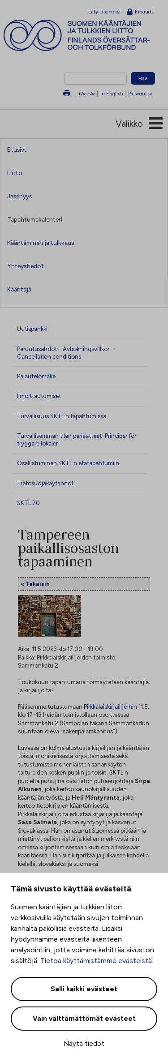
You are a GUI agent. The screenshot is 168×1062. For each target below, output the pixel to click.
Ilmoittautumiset (39, 395)
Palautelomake (36, 376)
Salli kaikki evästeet (84, 989)
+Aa (82, 93)
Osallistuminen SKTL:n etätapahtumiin (68, 463)
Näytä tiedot (84, 1044)
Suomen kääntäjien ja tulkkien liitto (86, 35)
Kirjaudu (141, 12)
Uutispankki (32, 328)
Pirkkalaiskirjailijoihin (110, 706)
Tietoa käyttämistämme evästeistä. (96, 960)
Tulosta (66, 94)
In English (111, 93)
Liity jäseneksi (104, 12)
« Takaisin (35, 583)
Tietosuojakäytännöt (45, 483)
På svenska (140, 93)
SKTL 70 (28, 502)
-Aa (91, 93)
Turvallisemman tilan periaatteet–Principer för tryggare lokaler (76, 439)
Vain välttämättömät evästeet (84, 1019)
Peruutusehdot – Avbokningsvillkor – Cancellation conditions (65, 352)
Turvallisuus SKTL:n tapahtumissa (61, 416)
